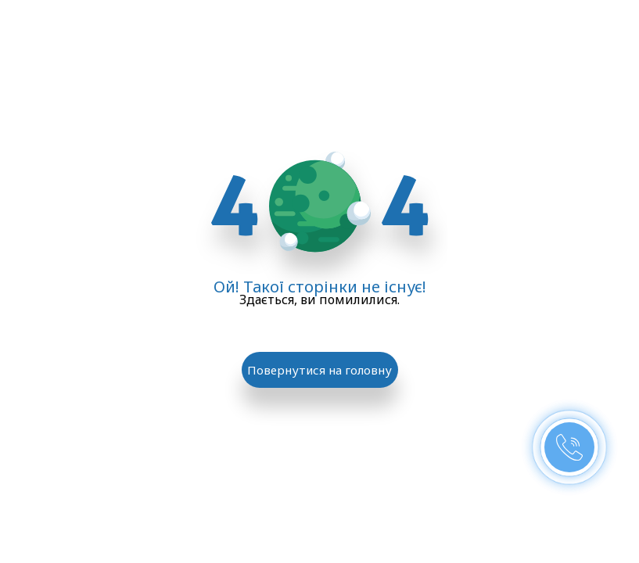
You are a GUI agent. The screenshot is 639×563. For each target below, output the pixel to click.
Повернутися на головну (319, 370)
